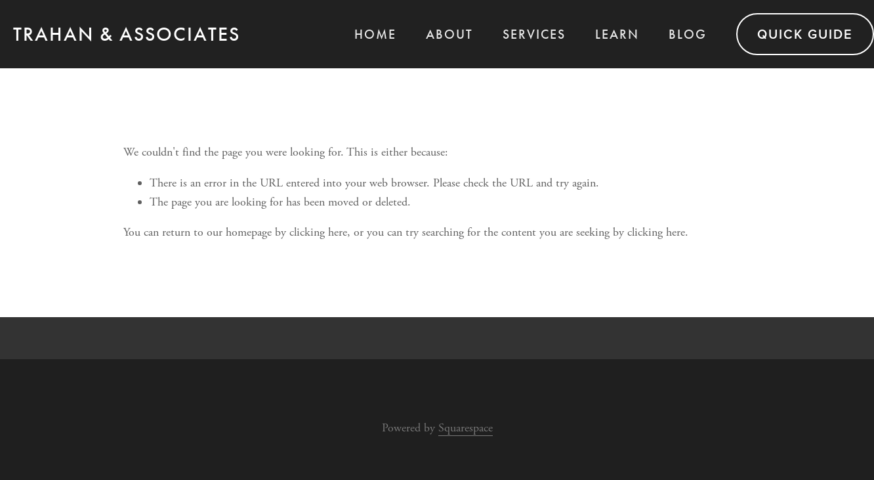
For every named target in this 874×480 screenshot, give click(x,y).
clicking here (318, 232)
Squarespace (465, 427)
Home (375, 34)
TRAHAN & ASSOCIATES (126, 34)
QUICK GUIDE (805, 33)
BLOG (688, 34)
